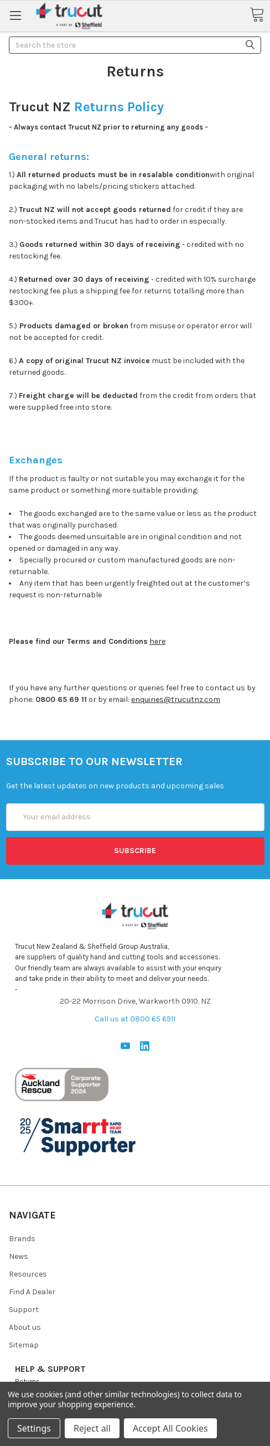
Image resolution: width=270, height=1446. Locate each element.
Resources (28, 1274)
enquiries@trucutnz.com (175, 699)
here (157, 641)
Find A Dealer (32, 1292)
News (18, 1256)
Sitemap (24, 1345)
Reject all (92, 1428)
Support (24, 1309)
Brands (22, 1238)
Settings (34, 1428)
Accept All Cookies (170, 1428)
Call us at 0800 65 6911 (135, 1019)
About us (25, 1327)
